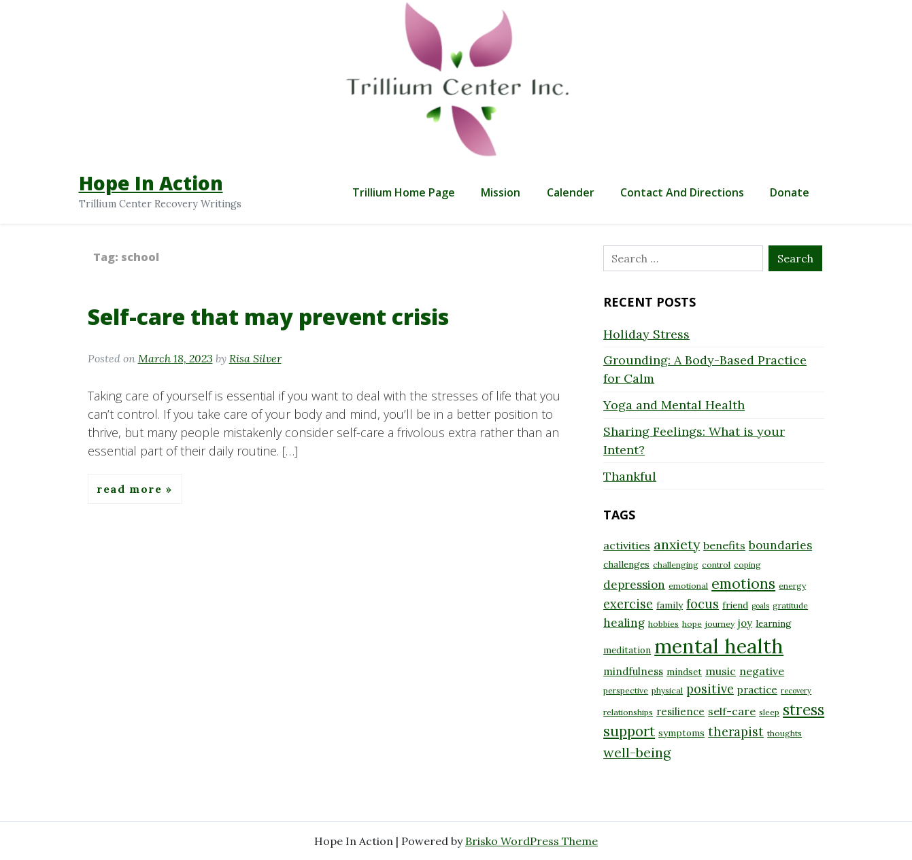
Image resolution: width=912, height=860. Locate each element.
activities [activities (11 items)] (626, 545)
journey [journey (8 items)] (719, 624)
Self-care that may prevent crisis (268, 316)
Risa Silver (255, 358)
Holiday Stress (646, 334)
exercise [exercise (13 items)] (628, 604)
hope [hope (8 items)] (692, 624)
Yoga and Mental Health (674, 405)
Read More (131, 489)
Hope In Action (151, 183)
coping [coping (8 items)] (747, 565)
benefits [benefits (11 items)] (724, 545)
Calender (570, 192)
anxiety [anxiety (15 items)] (677, 544)
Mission (500, 192)
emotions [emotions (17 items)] (743, 583)
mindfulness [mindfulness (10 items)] (633, 671)
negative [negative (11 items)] (761, 671)
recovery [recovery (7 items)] (796, 690)
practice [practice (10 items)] (757, 689)
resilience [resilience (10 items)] (680, 711)
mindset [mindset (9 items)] (684, 672)
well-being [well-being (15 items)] (637, 752)
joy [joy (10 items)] (745, 623)
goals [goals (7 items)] (760, 605)
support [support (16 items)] (629, 731)
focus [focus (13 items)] (702, 604)
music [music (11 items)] (720, 671)
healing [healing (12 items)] (624, 622)
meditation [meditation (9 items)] (627, 650)
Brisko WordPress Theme (531, 841)
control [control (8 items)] (716, 565)
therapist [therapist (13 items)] (736, 732)
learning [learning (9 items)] (774, 623)
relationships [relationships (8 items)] (628, 712)
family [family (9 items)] (669, 605)
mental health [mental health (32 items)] (718, 646)
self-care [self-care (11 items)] (732, 711)
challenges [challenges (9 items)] (626, 564)
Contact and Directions (682, 192)
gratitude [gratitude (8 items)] (790, 605)
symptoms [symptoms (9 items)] (681, 733)
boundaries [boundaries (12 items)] (780, 545)
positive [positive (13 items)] (710, 689)
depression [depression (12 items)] (634, 584)
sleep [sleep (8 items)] (769, 712)
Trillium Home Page (403, 192)
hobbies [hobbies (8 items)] (663, 624)
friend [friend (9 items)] (735, 605)
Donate (789, 192)
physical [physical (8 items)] (667, 690)
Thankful (629, 476)
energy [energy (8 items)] (792, 586)
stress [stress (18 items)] (803, 709)
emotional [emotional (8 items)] (688, 586)
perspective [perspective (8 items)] (625, 690)
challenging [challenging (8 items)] (675, 565)
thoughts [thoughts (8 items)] (784, 733)
